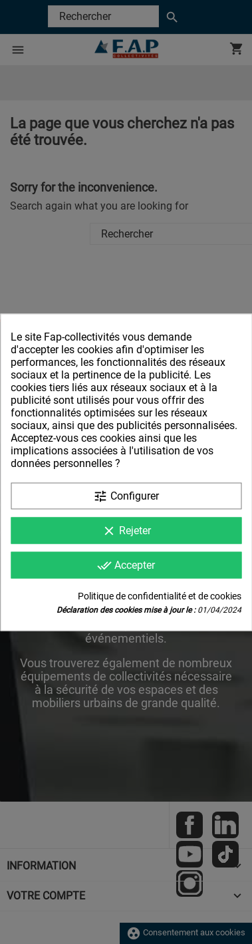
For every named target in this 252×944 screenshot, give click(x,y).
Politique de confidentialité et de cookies (159, 595)
